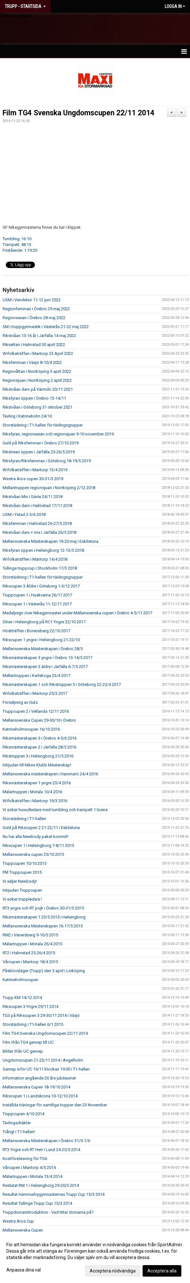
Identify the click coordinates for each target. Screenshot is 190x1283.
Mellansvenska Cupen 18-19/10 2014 (36, 1087)
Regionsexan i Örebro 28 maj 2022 (34, 317)
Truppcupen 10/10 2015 (24, 863)
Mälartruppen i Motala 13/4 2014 (32, 1176)
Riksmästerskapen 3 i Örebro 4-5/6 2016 (40, 738)
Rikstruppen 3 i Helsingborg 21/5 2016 (38, 756)
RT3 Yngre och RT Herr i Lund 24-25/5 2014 (41, 1149)
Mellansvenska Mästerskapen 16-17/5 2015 (43, 926)
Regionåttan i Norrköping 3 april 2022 (37, 371)
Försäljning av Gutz (20, 702)
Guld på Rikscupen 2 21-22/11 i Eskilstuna (41, 827)
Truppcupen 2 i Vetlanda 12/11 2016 (36, 711)
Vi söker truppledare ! (22, 899)
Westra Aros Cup (18, 1221)
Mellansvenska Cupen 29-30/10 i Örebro (39, 720)
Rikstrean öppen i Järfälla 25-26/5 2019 (39, 451)
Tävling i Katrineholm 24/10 (27, 416)
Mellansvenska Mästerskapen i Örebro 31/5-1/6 (46, 1140)
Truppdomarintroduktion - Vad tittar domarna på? (48, 1212)
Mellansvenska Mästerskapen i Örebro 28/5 (43, 648)
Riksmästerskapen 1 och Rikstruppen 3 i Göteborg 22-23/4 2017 (62, 684)
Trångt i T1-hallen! (19, 1131)
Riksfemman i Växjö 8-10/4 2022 (32, 362)
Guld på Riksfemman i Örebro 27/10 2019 (40, 443)
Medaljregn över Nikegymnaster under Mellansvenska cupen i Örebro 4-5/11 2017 (77, 613)
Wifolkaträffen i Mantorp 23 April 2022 (38, 353)
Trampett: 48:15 (17, 244)
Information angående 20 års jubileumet (39, 1078)
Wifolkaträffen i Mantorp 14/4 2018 (35, 559)
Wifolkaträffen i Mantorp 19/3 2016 (35, 800)
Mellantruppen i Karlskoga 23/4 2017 (36, 675)
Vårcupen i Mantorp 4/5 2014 (29, 1167)
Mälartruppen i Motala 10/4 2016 (32, 791)
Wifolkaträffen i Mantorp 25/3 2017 (35, 693)
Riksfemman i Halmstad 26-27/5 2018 (37, 523)
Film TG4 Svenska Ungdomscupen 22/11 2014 (78, 113)
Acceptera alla (162, 1270)
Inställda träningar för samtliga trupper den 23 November (55, 1104)
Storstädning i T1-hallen (24, 818)
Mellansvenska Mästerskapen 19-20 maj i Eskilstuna (50, 541)
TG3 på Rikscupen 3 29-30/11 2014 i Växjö (41, 1015)
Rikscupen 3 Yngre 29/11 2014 (30, 1006)
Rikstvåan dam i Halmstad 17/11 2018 (37, 505)
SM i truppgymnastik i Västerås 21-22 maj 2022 (46, 326)
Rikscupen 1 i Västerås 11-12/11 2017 (37, 604)
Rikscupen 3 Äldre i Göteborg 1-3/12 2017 (41, 586)
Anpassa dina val (23, 1269)
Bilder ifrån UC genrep (23, 1051)
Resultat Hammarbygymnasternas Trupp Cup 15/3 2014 (53, 1194)
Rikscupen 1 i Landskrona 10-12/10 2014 (40, 1096)
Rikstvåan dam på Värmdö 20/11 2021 (38, 389)
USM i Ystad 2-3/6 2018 (24, 514)
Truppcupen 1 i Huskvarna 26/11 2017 (37, 595)
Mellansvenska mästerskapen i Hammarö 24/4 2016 (50, 774)
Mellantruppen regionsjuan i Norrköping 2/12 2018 (49, 487)
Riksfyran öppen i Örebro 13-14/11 (34, 398)
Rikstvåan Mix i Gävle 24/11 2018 (32, 496)
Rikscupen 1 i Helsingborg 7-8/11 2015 (38, 845)
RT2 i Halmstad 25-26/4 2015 (29, 952)
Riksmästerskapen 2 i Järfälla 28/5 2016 (39, 747)
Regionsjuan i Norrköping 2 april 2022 (37, 380)
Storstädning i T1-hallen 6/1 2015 (33, 1024)
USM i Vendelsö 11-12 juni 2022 (32, 299)
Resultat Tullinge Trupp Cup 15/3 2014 (37, 1203)
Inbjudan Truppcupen (22, 890)
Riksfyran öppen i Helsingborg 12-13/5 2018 (43, 550)
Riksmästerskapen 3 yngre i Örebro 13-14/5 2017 (47, 657)
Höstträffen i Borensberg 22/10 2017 (36, 630)
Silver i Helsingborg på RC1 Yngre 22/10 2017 (44, 621)
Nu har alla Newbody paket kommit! (35, 836)
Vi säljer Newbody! (20, 881)
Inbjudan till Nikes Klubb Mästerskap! (37, 765)
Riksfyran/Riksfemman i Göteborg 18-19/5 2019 (47, 460)
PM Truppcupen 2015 (22, 872)
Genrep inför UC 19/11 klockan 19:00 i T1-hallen (46, 1069)
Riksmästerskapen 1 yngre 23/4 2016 (37, 782)
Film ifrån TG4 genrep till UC (28, 1042)
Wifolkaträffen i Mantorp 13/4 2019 (35, 469)
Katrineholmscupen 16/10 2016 (31, 729)
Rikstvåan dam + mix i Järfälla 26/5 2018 (39, 532)
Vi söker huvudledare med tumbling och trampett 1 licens (55, 809)
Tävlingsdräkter (17, 1122)
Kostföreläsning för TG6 (25, 1158)
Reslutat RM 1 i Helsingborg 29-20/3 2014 (41, 1185)
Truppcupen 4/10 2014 (23, 1113)
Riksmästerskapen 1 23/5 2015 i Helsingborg (44, 917)
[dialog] (95, 1257)
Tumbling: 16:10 (17, 238)
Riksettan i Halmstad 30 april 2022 (34, 344)
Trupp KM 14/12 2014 (22, 997)
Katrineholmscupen (20, 979)
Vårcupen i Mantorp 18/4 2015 (30, 961)
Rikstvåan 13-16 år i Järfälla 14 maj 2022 (39, 335)
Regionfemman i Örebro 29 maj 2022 (36, 308)
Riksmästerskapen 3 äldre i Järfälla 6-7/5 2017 (45, 666)
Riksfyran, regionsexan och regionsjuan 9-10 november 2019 (58, 434)
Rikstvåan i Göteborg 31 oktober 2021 (37, 407)
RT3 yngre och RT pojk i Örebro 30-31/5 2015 (43, 908)
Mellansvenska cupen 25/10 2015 (33, 854)
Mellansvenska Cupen (23, 1230)
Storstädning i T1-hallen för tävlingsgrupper (43, 425)
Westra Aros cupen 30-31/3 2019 (33, 478)
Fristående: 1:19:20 (20, 250)
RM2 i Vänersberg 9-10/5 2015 (30, 935)
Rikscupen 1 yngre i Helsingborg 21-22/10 (41, 639)
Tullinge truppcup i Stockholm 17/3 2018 (40, 568)
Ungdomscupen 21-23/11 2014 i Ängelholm (43, 1060)
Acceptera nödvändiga (113, 1270)
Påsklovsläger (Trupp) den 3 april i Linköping (44, 970)
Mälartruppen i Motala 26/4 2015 (32, 943)
